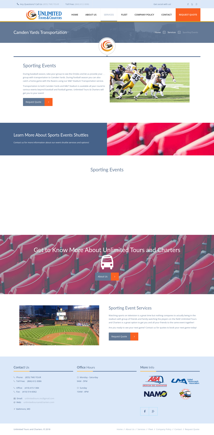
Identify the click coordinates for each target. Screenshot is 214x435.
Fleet (124, 14)
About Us (91, 14)
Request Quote (188, 14)
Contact (166, 14)
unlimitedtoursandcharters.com (38, 402)
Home (74, 14)
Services (109, 14)
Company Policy (144, 14)
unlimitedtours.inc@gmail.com (39, 398)
